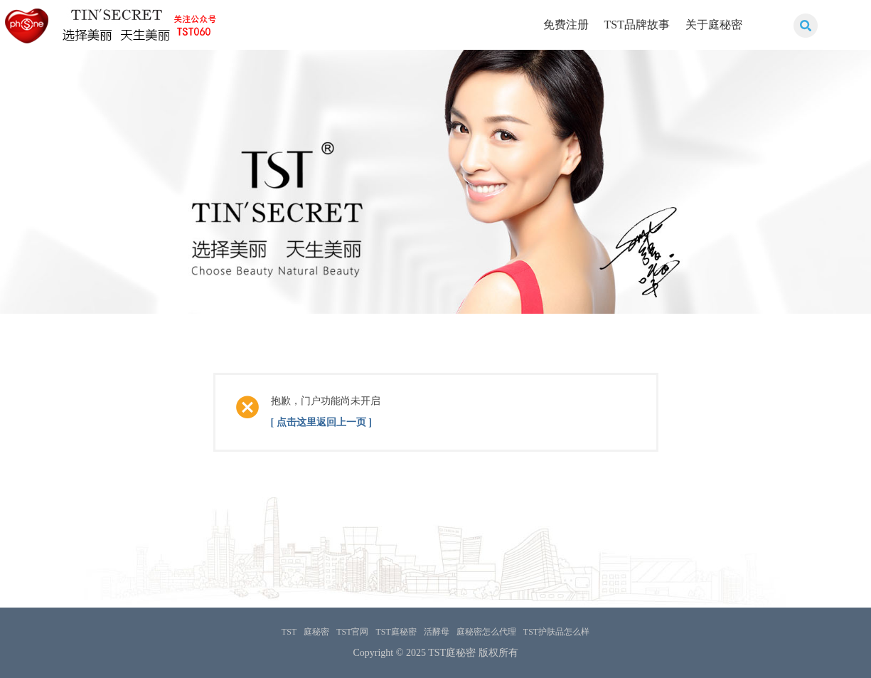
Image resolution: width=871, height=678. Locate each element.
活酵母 (436, 632)
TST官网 (352, 632)
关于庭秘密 (713, 24)
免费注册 (566, 24)
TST (289, 632)
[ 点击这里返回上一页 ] (321, 422)
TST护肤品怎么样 (556, 632)
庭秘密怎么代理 (486, 632)
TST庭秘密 (396, 632)
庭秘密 (316, 632)
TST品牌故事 (637, 24)
